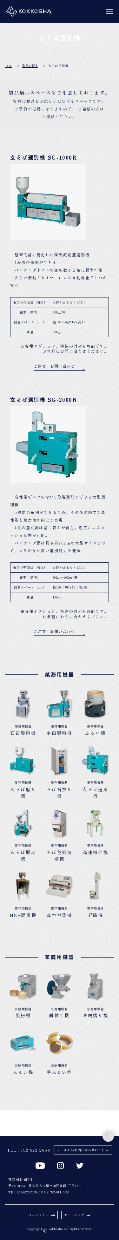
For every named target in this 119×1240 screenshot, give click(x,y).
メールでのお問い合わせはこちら (83, 1149)
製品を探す (30, 66)
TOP (8, 66)
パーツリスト (41, 1215)
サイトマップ (77, 1215)
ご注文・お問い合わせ (59, 367)
